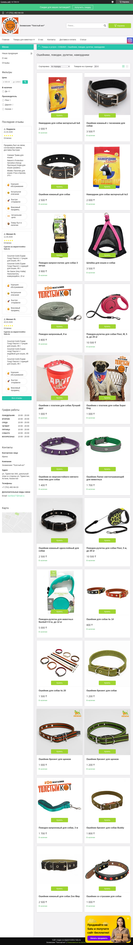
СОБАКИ (62, 47)
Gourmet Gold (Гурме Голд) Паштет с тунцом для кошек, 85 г (17, 258)
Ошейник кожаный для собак (54, 194)
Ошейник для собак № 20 (52, 690)
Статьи (83, 40)
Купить (60, 115)
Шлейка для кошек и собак (100, 263)
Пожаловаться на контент (77, 942)
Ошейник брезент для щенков (55, 759)
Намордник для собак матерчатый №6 (59, 123)
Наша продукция (10, 53)
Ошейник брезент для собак (101, 690)
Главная (5, 40)
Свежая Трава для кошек (15, 156)
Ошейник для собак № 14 (100, 619)
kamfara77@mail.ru (16, 496)
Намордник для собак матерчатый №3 (107, 194)
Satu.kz (78, 940)
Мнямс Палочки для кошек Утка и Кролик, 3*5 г (16, 173)
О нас (40, 40)
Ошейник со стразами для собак (103, 896)
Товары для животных (23, 40)
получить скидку (83, 7)
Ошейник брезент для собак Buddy (105, 828)
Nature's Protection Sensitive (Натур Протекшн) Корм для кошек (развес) (16, 164)
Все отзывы (17, 398)
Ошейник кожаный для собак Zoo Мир (59, 896)
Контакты (51, 40)
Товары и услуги (49, 47)
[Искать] (104, 25)
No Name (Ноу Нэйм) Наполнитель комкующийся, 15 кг (16, 273)
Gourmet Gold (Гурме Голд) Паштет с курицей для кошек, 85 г (17, 266)
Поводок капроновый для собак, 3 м (58, 828)
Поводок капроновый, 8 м (53, 334)
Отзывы (6, 63)
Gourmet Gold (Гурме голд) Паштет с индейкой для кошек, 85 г (17, 352)
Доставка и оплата (68, 40)
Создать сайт (6, 2)
